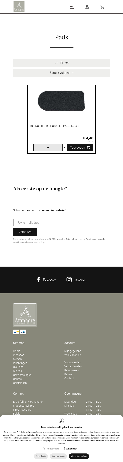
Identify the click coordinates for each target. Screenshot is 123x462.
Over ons (18, 366)
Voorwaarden (72, 362)
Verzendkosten (73, 366)
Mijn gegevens (72, 351)
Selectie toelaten (58, 456)
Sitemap (18, 343)
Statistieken (71, 448)
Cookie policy (95, 441)
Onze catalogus (22, 374)
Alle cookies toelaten (79, 456)
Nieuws (17, 370)
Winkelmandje (72, 355)
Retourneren (71, 370)
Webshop (18, 355)
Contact (18, 378)
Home (16, 351)
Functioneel (53, 448)
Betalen (68, 374)
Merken (17, 358)
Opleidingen (20, 382)
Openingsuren (73, 393)
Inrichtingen (20, 362)
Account (69, 343)
